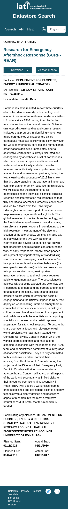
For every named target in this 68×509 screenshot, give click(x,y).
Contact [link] (37, 491)
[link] (48, 497)
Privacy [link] (25, 491)
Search (10, 29)
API (21, 29)
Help (30, 29)
